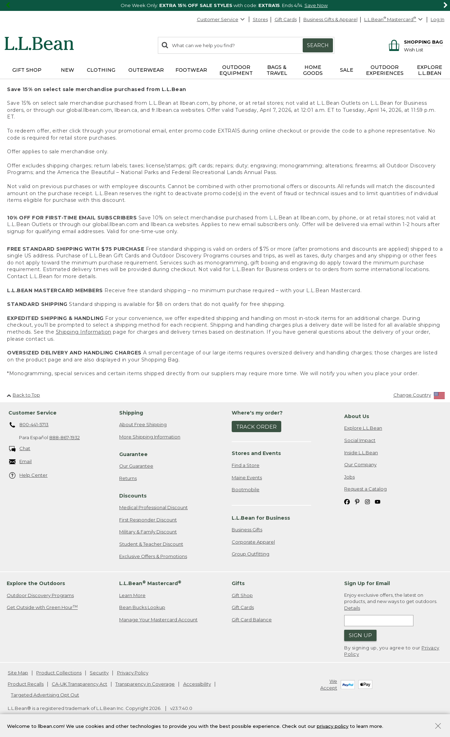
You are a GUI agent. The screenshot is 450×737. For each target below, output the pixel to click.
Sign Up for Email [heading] (367, 583)
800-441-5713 (29, 425)
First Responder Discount (148, 520)
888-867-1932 (64, 437)
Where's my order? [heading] (257, 413)
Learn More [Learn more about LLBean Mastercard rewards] (132, 595)
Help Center (28, 475)
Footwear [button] (191, 70)
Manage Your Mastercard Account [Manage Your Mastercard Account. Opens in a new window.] (158, 619)
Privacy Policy (132, 672)
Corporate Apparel (253, 542)
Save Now (316, 5)
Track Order (256, 426)
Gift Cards (286, 19)
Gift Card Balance (252, 619)
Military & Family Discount (148, 531)
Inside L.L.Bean (361, 452)
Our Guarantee (136, 466)
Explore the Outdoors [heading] (36, 583)
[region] (225, 5)
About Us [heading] (356, 416)
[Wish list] (423, 49)
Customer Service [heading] (32, 413)
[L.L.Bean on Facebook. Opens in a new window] (347, 501)
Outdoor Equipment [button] (236, 70)
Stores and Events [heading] (256, 453)
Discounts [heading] (133, 496)
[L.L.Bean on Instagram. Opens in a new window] (367, 501)
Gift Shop (242, 595)
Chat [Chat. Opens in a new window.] (20, 449)
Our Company (360, 464)
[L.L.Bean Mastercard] (394, 19)
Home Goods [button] (313, 70)
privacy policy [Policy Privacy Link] (332, 726)
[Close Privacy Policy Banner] (438, 727)
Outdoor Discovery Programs (40, 595)
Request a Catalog (365, 489)
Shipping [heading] (131, 413)
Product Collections (59, 672)
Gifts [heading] (238, 583)
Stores (260, 19)
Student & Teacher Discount (151, 544)
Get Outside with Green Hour (42, 607)
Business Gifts (247, 529)
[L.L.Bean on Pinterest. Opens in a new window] (357, 501)
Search (318, 45)
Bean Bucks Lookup (142, 607)
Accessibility (197, 684)
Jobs (349, 477)
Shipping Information (83, 332)
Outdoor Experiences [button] (385, 70)
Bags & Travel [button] (276, 70)
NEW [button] (67, 70)
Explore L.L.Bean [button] (429, 70)
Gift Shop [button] (26, 70)
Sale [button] (346, 70)
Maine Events (247, 477)
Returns (128, 478)
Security (99, 672)
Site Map (18, 672)
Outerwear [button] (146, 70)
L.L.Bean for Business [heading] (261, 518)
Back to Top (23, 395)
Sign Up (360, 635)
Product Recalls (26, 684)
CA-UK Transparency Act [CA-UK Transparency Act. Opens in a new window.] (79, 684)
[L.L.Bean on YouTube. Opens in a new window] (377, 501)
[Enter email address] (378, 620)
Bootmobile (245, 489)
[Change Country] (419, 396)
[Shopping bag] (414, 42)
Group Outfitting (250, 554)
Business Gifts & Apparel (330, 19)
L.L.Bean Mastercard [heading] (150, 583)
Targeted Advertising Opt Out (45, 695)
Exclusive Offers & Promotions (153, 556)
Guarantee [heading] (133, 454)
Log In (437, 19)
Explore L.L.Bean (363, 428)
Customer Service (221, 19)
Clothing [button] (101, 70)
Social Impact (359, 440)
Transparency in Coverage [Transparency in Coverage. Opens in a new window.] (145, 684)
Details (352, 608)
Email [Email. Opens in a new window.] (20, 462)
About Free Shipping (143, 424)
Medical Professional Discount (153, 507)
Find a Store (245, 465)
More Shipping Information (149, 437)
